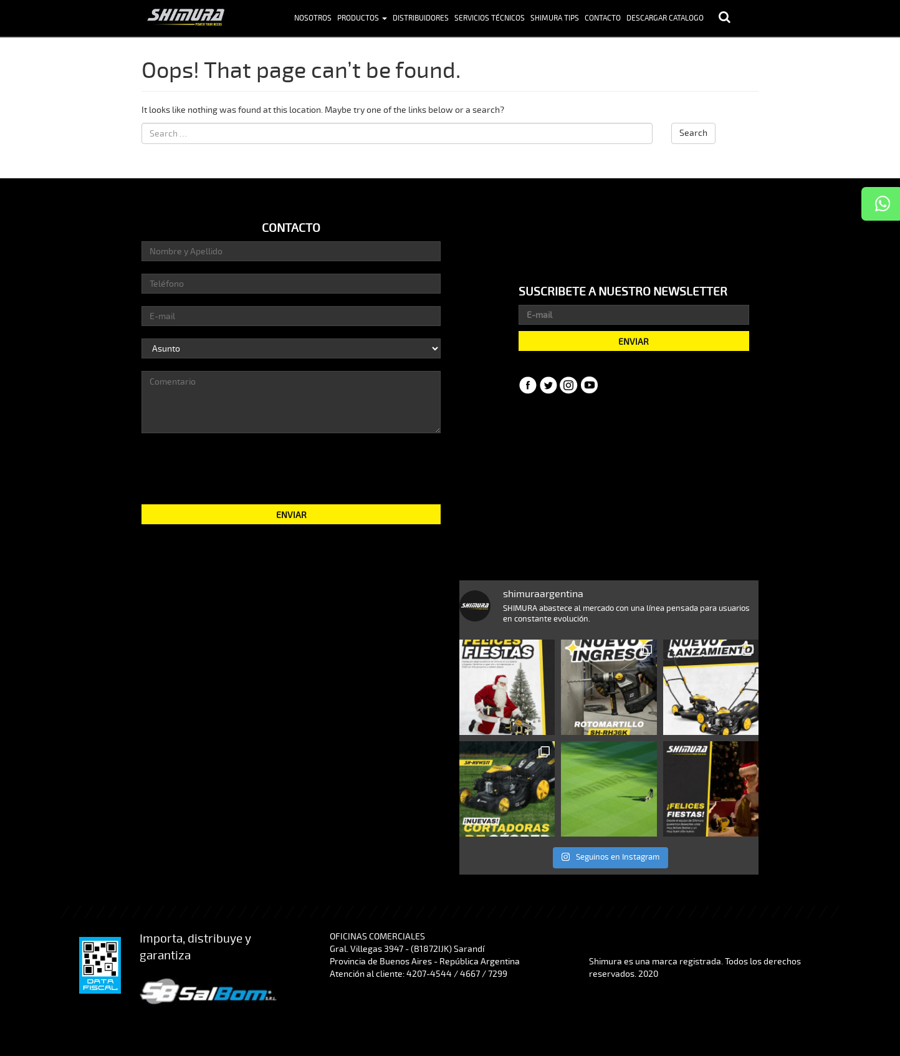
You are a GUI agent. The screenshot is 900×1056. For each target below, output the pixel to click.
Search (693, 133)
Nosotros (313, 18)
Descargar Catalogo (665, 18)
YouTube (589, 385)
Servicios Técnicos (489, 18)
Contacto (603, 18)
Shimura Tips (554, 18)
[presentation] (291, 467)
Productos (362, 18)
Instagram (569, 385)
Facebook (528, 385)
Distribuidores (421, 18)
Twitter (548, 385)
